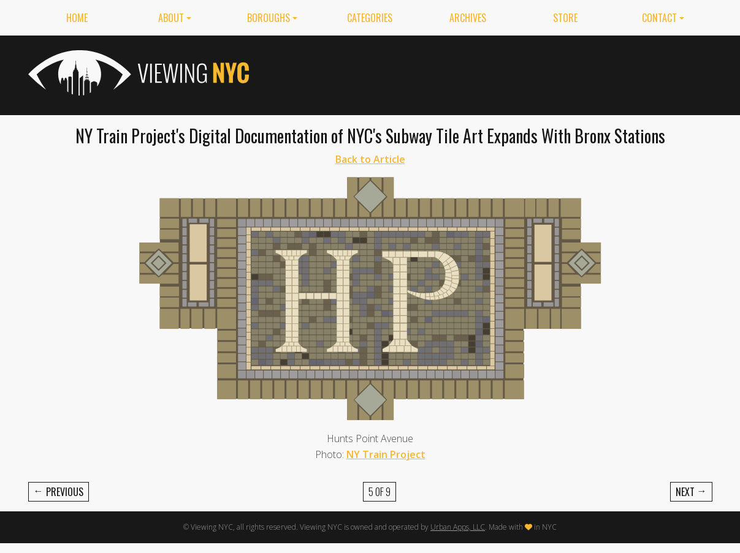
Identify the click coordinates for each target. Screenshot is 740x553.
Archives (467, 17)
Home (77, 17)
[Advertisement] (489, 72)
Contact (659, 17)
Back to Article (370, 159)
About (171, 17)
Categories (369, 17)
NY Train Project (385, 454)
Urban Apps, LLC (457, 527)
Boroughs (268, 17)
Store (565, 17)
